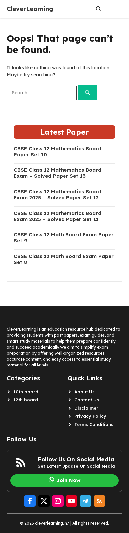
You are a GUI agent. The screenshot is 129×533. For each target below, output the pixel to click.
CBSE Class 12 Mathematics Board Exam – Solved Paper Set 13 (57, 173)
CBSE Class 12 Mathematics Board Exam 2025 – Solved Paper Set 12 (57, 195)
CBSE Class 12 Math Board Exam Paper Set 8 (64, 259)
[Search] (87, 92)
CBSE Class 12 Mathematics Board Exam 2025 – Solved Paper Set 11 (57, 216)
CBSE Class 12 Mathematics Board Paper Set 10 (57, 152)
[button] (98, 9)
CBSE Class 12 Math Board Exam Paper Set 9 (64, 238)
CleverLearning (30, 9)
